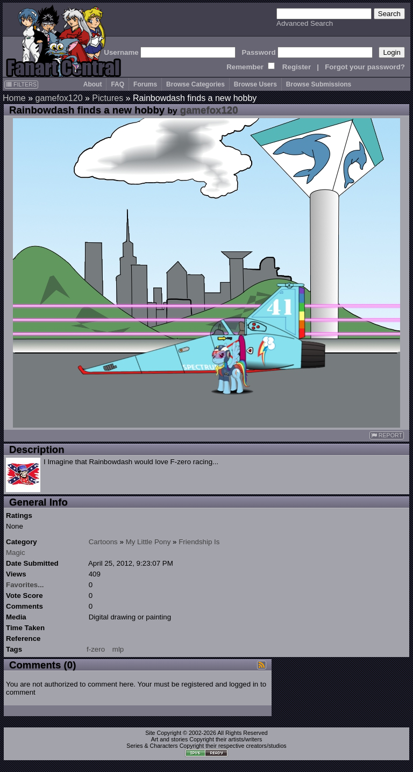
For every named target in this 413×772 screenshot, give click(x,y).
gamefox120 (58, 98)
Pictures (107, 98)
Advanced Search (304, 23)
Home (14, 98)
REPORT (386, 435)
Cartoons (103, 542)
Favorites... (25, 585)
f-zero (96, 649)
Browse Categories (195, 84)
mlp (118, 649)
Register (296, 67)
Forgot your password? (365, 67)
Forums (145, 84)
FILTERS (21, 84)
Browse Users (255, 84)
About (92, 84)
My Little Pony (148, 542)
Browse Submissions (318, 84)
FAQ (117, 84)
